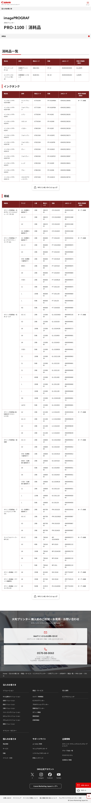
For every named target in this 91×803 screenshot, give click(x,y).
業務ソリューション (9, 724)
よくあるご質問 (37, 744)
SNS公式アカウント (45, 769)
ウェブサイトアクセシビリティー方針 (70, 798)
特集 (4, 753)
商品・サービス (26, 673)
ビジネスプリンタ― (39, 700)
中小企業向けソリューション (11, 697)
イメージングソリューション (11, 712)
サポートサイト (39, 739)
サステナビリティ (67, 755)
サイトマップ (17, 798)
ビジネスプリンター (39, 673)
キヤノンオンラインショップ (47, 187)
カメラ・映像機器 (38, 697)
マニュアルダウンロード (40, 749)
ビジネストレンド (68, 696)
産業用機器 (36, 720)
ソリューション (8, 690)
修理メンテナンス (38, 758)
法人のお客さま (6, 8)
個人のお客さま (9, 739)
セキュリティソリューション (11, 716)
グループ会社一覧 (67, 751)
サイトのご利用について (30, 798)
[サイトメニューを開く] (88, 3)
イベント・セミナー (10, 730)
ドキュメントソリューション (11, 720)
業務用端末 (36, 716)
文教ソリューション (9, 708)
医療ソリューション (9, 704)
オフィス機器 (37, 712)
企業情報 (66, 739)
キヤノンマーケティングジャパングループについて (74, 745)
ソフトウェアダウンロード (41, 753)
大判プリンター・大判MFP (57, 673)
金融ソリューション (9, 700)
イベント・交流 (7, 758)
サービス (5, 749)
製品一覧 (70, 673)
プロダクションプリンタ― (41, 704)
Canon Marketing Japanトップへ (45, 786)
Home (5, 673)
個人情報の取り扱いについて (48, 798)
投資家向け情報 (67, 760)
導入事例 (65, 690)
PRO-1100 (78, 673)
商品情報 (5, 744)
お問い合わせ (7, 798)
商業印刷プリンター (39, 708)
